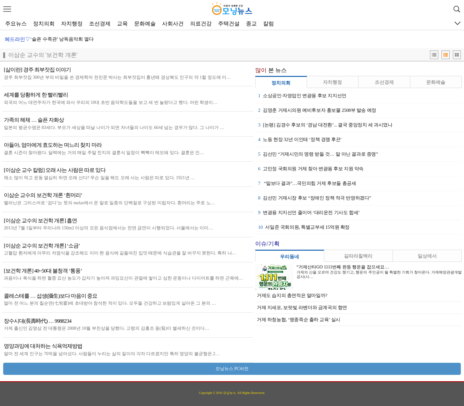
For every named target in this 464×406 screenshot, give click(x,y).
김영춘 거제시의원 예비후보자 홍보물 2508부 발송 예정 (317, 110)
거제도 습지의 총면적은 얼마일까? (292, 295)
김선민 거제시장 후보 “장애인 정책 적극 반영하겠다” (314, 197)
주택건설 (229, 24)
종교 (251, 24)
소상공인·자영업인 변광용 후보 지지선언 (302, 95)
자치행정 (72, 24)
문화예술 (145, 24)
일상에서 (427, 256)
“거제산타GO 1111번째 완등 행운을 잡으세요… (343, 267)
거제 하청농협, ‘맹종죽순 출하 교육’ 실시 (298, 319)
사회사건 (173, 24)
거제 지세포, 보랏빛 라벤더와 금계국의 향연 (302, 307)
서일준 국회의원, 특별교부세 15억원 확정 (304, 227)
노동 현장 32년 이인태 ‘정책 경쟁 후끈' (299, 139)
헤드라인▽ (17, 39)
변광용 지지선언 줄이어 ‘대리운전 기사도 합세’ (309, 212)
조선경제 (100, 24)
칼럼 (268, 24)
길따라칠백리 (358, 256)
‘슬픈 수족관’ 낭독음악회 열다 (62, 39)
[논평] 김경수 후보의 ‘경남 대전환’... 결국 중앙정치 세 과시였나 (325, 124)
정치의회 (44, 24)
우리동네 (289, 256)
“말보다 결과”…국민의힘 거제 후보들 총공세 (307, 183)
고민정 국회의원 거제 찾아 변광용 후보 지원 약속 (311, 168)
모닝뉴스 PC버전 (232, 368)
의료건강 (201, 24)
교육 (122, 24)
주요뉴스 (16, 24)
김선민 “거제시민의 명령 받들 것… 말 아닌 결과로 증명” (318, 154)
